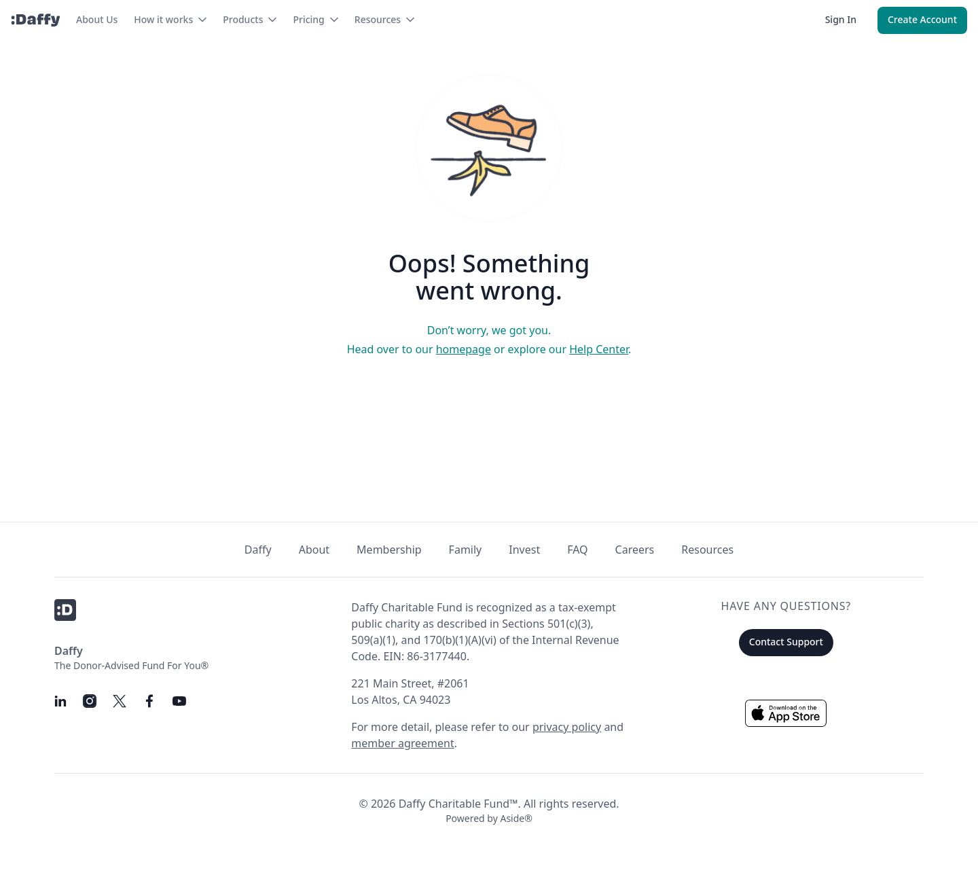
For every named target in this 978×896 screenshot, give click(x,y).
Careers (635, 549)
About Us (96, 19)
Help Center (598, 349)
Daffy (258, 549)
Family (465, 549)
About (314, 549)
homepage (463, 349)
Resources (707, 549)
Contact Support (786, 641)
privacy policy (566, 726)
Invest (524, 549)
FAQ (577, 549)
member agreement (402, 743)
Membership (389, 549)
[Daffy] (35, 20)
